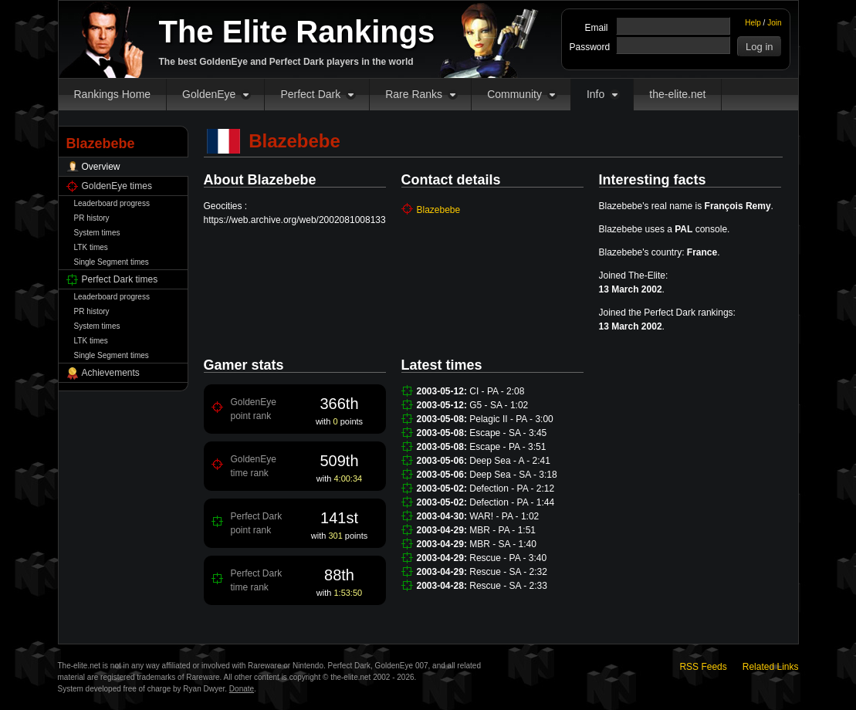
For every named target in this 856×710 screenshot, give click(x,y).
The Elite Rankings (297, 32)
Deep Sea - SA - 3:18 (513, 474)
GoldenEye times (117, 186)
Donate (241, 689)
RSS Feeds (702, 666)
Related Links (771, 666)
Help (753, 23)
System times (97, 232)
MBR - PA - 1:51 (502, 530)
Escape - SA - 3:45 (507, 433)
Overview (101, 166)
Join (774, 23)
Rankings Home (112, 94)
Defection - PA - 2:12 (511, 488)
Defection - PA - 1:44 (511, 502)
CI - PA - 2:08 (496, 391)
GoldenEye (208, 94)
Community (514, 94)
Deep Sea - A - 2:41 (509, 460)
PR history (92, 218)
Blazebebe (439, 210)
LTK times (91, 247)
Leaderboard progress (112, 203)
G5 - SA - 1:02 (498, 405)
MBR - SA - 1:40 (502, 544)
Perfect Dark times (120, 279)
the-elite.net (677, 94)
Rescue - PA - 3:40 (507, 558)
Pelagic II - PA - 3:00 (511, 419)
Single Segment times (111, 262)
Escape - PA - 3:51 (507, 446)
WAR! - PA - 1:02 (504, 516)
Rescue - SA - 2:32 (508, 571)
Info (595, 94)
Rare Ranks (413, 94)
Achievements (111, 372)
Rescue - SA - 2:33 (508, 585)
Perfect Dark (310, 94)
